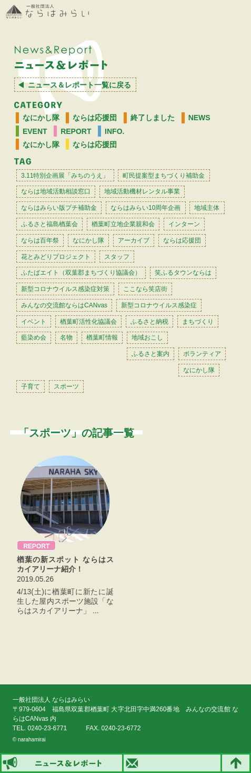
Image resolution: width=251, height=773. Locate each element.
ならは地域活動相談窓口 (56, 191)
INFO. (114, 131)
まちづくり (198, 321)
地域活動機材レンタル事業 (142, 191)
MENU (237, 12)
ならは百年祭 (40, 240)
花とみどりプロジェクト (56, 256)
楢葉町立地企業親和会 (123, 224)
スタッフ (116, 256)
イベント (33, 321)
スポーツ (66, 386)
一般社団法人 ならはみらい (47, 11)
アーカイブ (133, 240)
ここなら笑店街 (145, 289)
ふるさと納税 (149, 321)
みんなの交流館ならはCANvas (64, 305)
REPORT (76, 131)
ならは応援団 (95, 117)
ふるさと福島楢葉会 (49, 224)
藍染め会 (33, 337)
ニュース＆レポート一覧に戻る (79, 85)
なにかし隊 (41, 117)
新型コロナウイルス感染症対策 (65, 289)
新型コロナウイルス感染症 (159, 305)
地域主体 (206, 207)
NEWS (199, 117)
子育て (30, 386)
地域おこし (147, 337)
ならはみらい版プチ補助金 (59, 207)
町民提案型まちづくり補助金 (164, 175)
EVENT (35, 131)
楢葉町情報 (102, 337)
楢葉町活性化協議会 (88, 321)
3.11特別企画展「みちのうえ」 (65, 175)
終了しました (152, 117)
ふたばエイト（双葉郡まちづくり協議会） (81, 272)
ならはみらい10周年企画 (145, 207)
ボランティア (202, 353)
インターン (184, 224)
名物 (66, 337)
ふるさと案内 (150, 353)
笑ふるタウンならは (183, 272)
